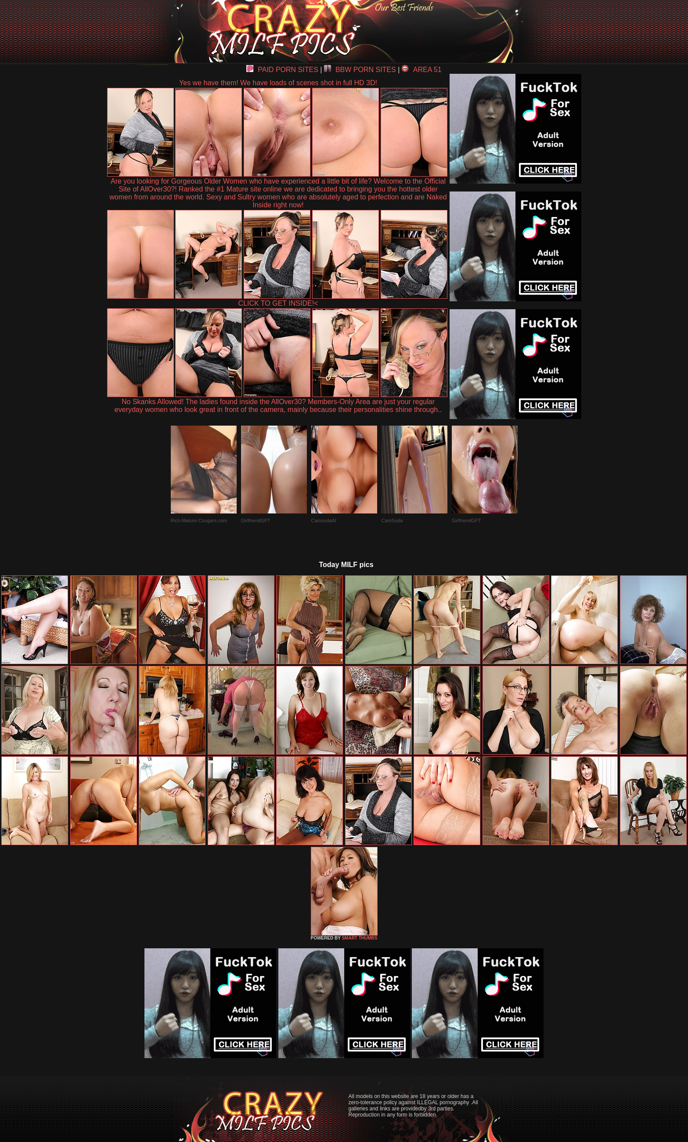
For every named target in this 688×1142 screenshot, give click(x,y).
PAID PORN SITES (282, 69)
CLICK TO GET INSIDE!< (278, 303)
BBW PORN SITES (360, 69)
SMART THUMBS (359, 938)
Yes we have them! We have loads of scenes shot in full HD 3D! (278, 83)
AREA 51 (422, 69)
